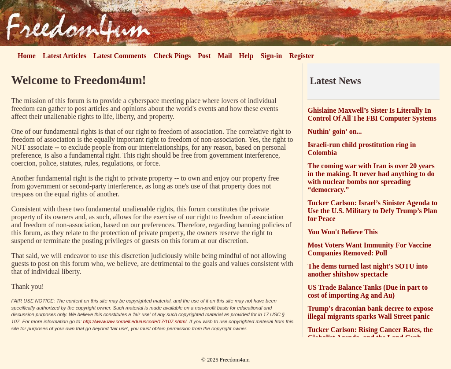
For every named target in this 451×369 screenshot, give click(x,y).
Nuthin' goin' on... (334, 131)
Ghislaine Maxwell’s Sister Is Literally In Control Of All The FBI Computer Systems (371, 114)
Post (204, 55)
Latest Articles (64, 55)
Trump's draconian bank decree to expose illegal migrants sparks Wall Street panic (370, 312)
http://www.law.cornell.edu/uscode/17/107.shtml (135, 321)
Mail (225, 55)
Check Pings (172, 55)
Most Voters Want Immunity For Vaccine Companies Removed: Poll (369, 249)
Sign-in (271, 55)
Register (301, 55)
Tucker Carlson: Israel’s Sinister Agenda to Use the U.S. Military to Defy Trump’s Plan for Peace (372, 210)
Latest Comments (119, 55)
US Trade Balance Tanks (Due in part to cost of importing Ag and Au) (367, 291)
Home (27, 55)
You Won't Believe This (342, 232)
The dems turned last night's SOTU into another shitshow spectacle (367, 270)
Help (246, 55)
